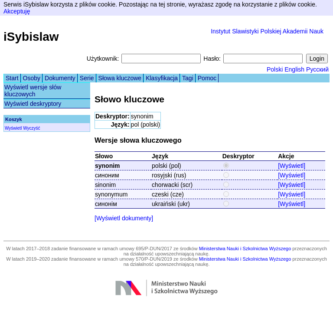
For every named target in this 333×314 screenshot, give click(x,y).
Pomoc (207, 78)
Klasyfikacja (162, 78)
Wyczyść (31, 128)
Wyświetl (13, 128)
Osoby (31, 78)
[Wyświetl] (291, 165)
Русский (317, 69)
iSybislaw (31, 36)
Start (12, 78)
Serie (87, 78)
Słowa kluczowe (120, 78)
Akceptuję (16, 11)
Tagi (187, 78)
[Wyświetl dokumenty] (124, 218)
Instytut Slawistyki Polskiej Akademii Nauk (267, 31)
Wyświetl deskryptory (32, 103)
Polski (275, 69)
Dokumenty (60, 78)
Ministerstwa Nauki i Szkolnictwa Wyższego (245, 248)
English (294, 69)
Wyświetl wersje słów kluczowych (32, 91)
